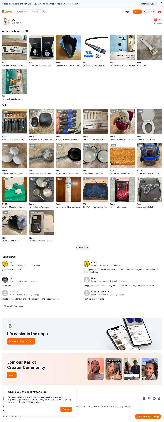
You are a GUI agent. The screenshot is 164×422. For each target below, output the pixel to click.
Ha (11, 278)
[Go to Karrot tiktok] (159, 398)
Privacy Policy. (34, 402)
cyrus (12, 262)
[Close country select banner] (161, 3)
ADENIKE (14, 291)
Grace (94, 278)
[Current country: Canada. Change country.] (159, 11)
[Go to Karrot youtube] (154, 398)
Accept (66, 409)
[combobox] (29, 12)
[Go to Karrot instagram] (149, 398)
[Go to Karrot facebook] (144, 398)
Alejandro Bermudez (101, 291)
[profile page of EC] (6, 21)
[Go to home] (7, 12)
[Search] (44, 12)
